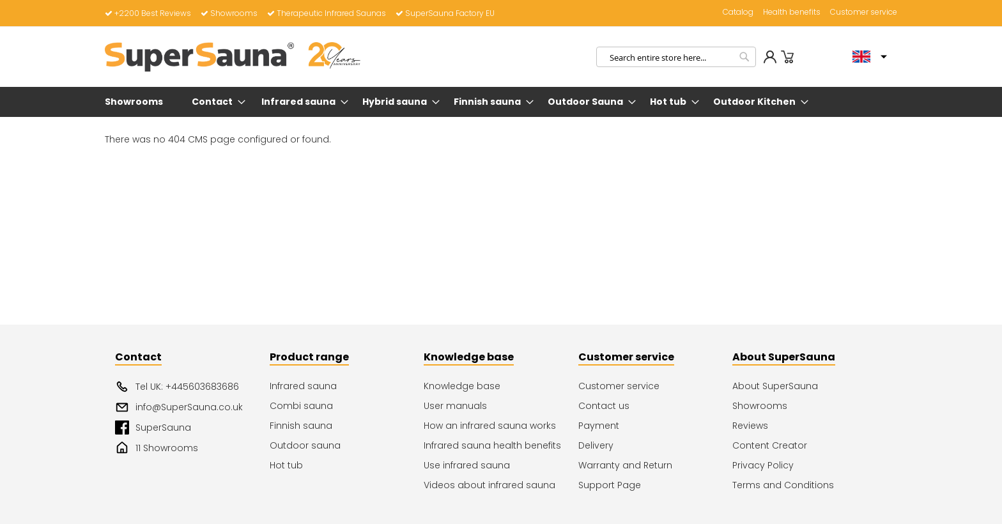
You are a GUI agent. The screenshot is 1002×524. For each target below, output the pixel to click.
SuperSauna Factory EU (445, 13)
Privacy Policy (763, 465)
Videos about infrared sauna (489, 485)
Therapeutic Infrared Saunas (326, 13)
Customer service (863, 12)
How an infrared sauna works (490, 425)
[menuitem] (136, 102)
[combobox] (676, 57)
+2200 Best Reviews (148, 13)
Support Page (609, 485)
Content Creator (769, 445)
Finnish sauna (301, 425)
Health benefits (792, 12)
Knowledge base (462, 386)
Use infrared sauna (467, 465)
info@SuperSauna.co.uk (179, 407)
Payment (598, 425)
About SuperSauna (775, 386)
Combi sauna (301, 405)
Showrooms (229, 13)
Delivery (595, 445)
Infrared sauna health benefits (492, 445)
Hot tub (286, 465)
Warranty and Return (625, 465)
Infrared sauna (303, 386)
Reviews (750, 425)
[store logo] (232, 57)
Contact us (603, 405)
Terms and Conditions (783, 485)
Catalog (738, 12)
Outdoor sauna (305, 445)
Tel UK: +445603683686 (177, 387)
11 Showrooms (156, 448)
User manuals (455, 405)
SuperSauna (153, 427)
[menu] (501, 102)
